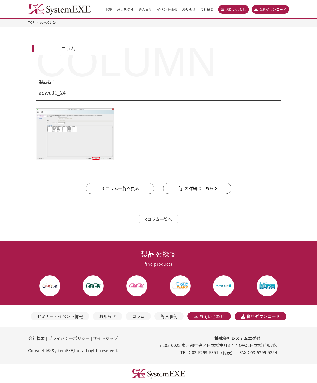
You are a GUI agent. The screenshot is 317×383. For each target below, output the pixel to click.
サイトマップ (105, 338)
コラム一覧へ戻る (120, 188)
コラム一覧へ (158, 219)
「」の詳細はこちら (197, 188)
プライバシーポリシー (69, 338)
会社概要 (36, 338)
